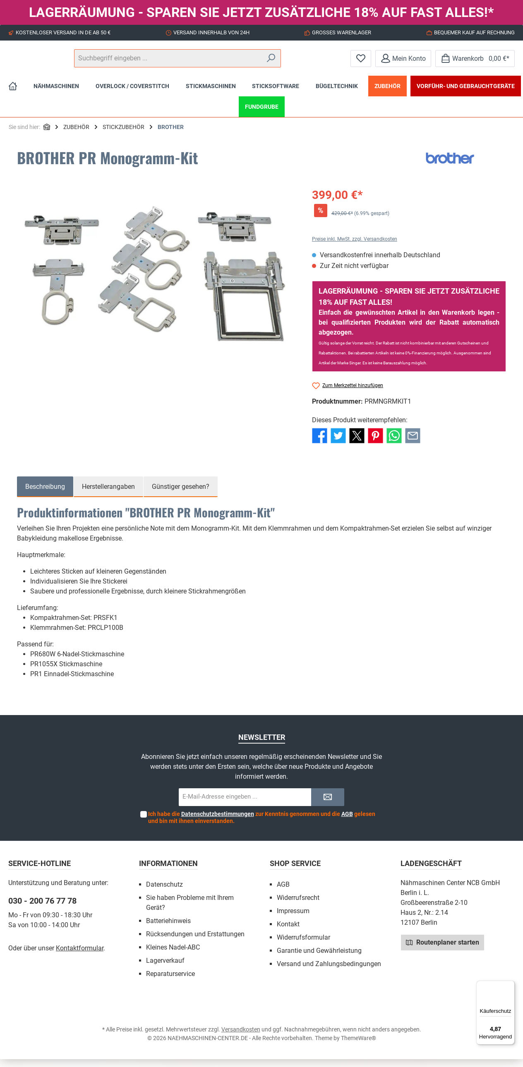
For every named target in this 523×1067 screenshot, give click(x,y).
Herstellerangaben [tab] (108, 494)
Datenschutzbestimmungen (217, 821)
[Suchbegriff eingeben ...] (261, 62)
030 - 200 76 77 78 (42, 909)
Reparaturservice (170, 982)
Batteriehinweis (168, 929)
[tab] (45, 494)
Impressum (293, 919)
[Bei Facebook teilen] (319, 443)
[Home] (13, 94)
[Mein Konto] (403, 62)
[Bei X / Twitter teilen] (357, 443)
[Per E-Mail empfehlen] (412, 443)
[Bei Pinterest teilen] (375, 443)
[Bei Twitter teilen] (338, 443)
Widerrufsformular (303, 945)
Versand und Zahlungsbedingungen (329, 972)
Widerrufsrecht (298, 905)
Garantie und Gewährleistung (319, 958)
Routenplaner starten (442, 950)
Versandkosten (240, 1037)
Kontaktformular (79, 956)
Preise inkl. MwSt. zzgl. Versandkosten (354, 247)
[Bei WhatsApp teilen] (394, 443)
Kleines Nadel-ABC (173, 955)
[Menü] (510, 985)
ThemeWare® (358, 1046)
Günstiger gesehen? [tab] (180, 494)
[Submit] (327, 805)
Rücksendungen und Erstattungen (195, 942)
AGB (347, 821)
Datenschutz (164, 892)
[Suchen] (320, 62)
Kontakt (288, 932)
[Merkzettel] (360, 62)
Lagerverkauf (165, 968)
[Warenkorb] (475, 62)
